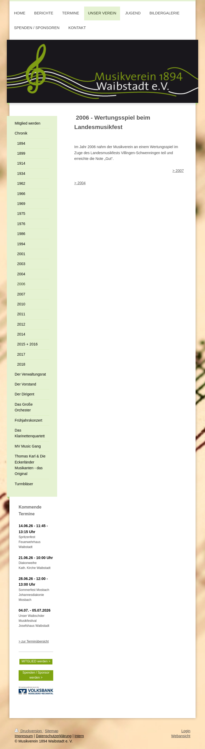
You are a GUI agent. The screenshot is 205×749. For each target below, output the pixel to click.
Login (185, 731)
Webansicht (180, 736)
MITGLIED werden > (35, 661)
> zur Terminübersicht (34, 641)
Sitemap (51, 731)
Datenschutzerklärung (54, 736)
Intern (79, 736)
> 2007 (178, 171)
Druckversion (29, 731)
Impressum (24, 736)
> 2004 (79, 183)
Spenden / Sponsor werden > (36, 675)
